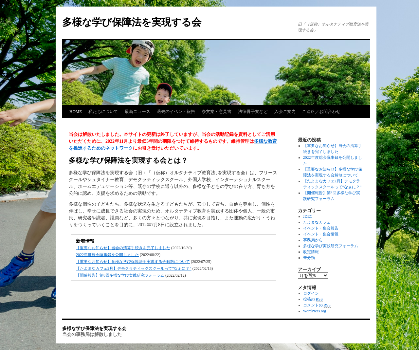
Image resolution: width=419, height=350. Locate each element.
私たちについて (103, 111)
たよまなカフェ (317, 222)
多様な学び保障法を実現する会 (131, 22)
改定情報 (311, 251)
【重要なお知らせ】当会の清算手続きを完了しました (123, 248)
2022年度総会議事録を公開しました (107, 254)
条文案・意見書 (216, 111)
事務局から (313, 240)
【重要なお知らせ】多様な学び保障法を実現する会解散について (133, 261)
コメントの (317, 305)
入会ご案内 (285, 111)
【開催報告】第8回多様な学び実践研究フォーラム (120, 275)
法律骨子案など (253, 111)
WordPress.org (314, 311)
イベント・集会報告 (320, 228)
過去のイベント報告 (176, 111)
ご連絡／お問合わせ (321, 111)
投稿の (313, 299)
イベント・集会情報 (320, 234)
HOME (75, 111)
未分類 (309, 257)
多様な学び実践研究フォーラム (330, 246)
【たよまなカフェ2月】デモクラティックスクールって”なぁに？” (133, 268)
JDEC (308, 216)
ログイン (311, 293)
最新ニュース (137, 111)
